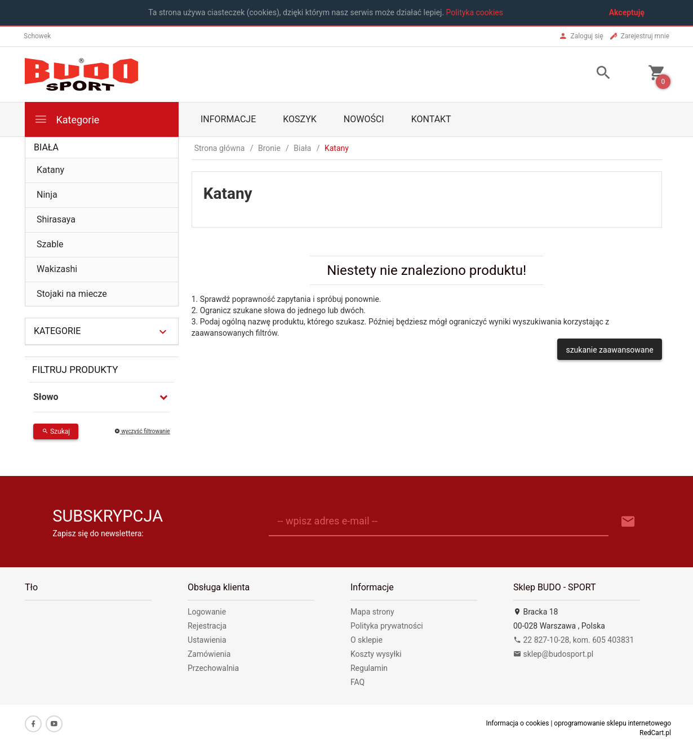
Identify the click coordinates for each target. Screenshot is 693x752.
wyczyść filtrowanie (142, 431)
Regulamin (369, 668)
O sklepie (366, 639)
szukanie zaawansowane (609, 349)
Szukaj (56, 431)
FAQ (357, 682)
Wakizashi (57, 269)
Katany (50, 169)
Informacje (228, 119)
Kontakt (431, 119)
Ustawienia (207, 639)
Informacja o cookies (517, 723)
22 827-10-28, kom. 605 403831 (573, 639)
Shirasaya (56, 219)
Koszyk (300, 119)
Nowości (364, 119)
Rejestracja (207, 625)
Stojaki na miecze (72, 293)
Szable (50, 244)
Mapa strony (372, 611)
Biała (46, 147)
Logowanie (207, 611)
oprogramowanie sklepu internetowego (612, 723)
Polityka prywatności (386, 625)
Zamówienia (209, 653)
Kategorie (66, 119)
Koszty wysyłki (376, 653)
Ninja (47, 194)
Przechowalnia (213, 668)
